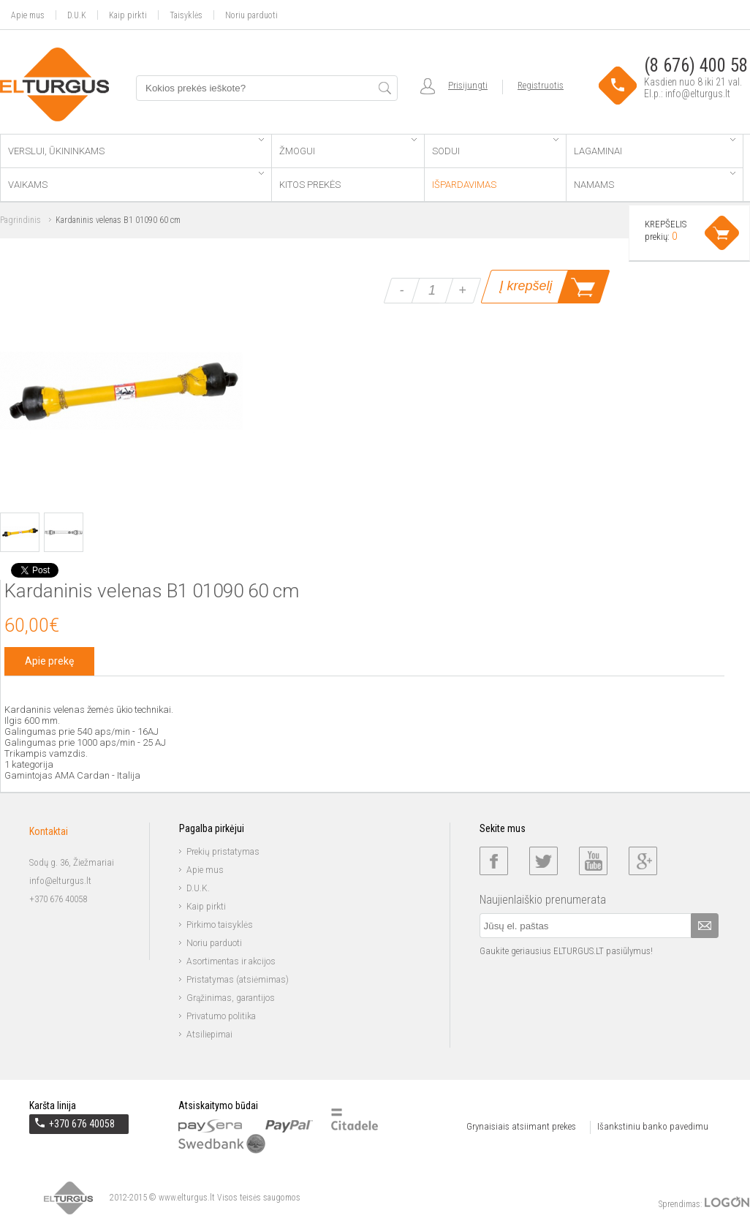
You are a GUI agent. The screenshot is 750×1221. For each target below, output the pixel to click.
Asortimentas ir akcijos (231, 961)
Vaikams (136, 181)
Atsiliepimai (209, 1034)
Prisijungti (468, 85)
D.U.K (76, 15)
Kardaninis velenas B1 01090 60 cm (118, 220)
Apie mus (28, 15)
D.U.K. (198, 888)
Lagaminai (654, 147)
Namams (654, 181)
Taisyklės (186, 15)
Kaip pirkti (128, 15)
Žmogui (348, 147)
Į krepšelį (526, 286)
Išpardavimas (464, 184)
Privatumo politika (221, 1016)
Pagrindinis (20, 220)
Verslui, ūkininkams (136, 147)
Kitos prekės (310, 184)
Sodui (495, 147)
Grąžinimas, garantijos (230, 998)
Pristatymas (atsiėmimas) (237, 980)
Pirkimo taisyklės (219, 925)
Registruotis (541, 85)
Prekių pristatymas (223, 852)
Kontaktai (48, 831)
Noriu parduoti (251, 15)
